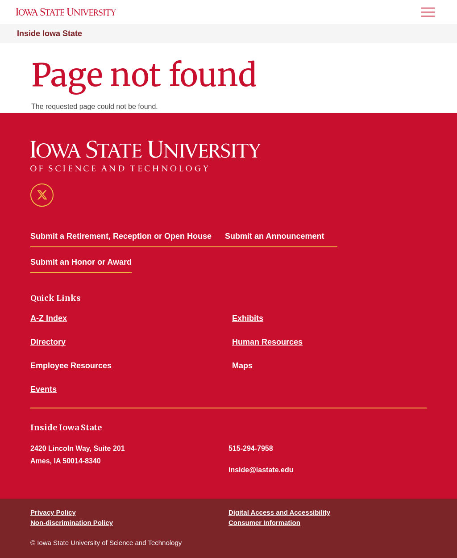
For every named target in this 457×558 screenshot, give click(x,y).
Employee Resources (71, 365)
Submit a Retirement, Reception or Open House (121, 236)
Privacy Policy (53, 512)
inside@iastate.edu (260, 470)
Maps (242, 365)
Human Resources (267, 341)
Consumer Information (264, 522)
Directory (48, 341)
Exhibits (247, 318)
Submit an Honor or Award (81, 262)
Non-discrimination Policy (71, 522)
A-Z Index (48, 318)
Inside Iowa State (49, 33)
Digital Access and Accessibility (279, 512)
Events (43, 389)
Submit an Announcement (274, 236)
